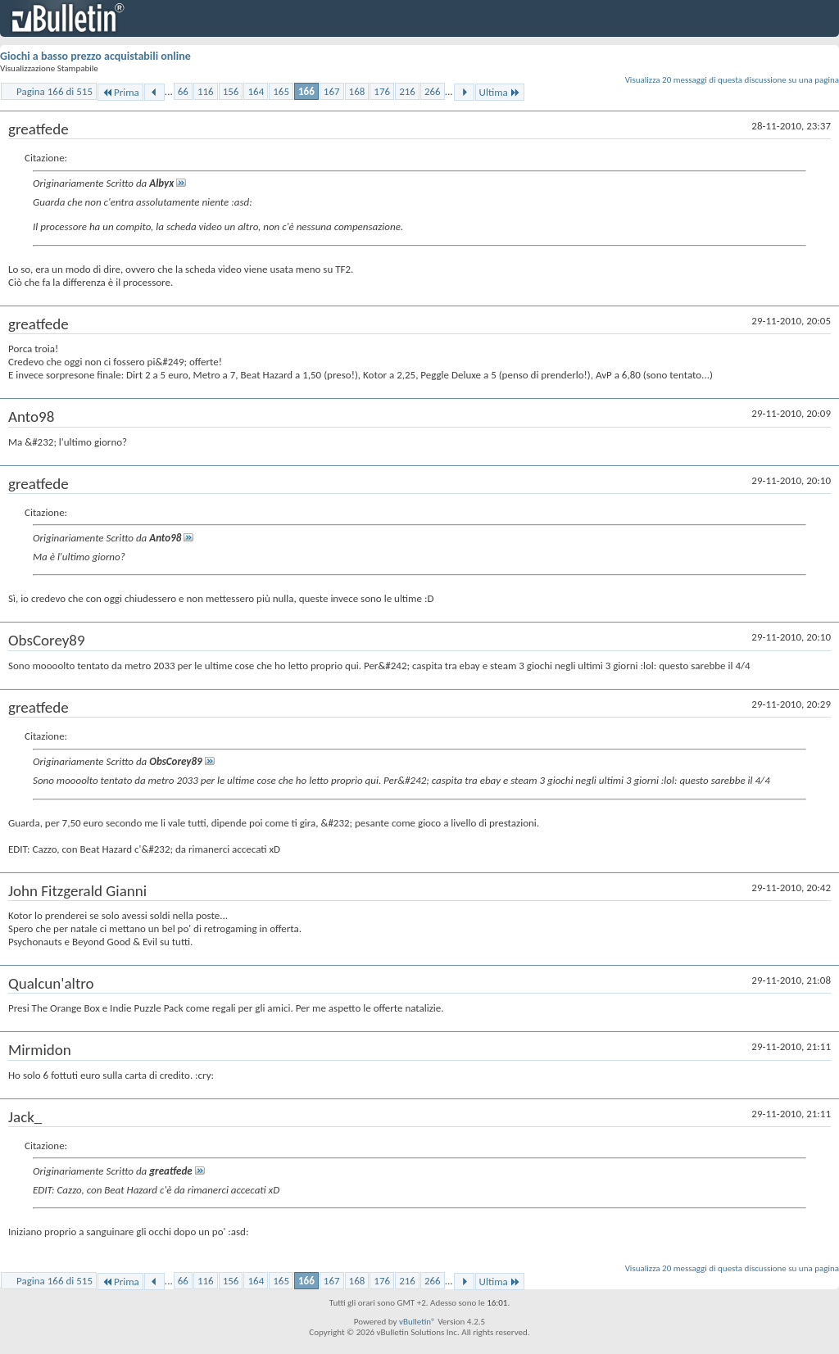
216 (407, 91)
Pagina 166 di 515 (54, 91)
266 (432, 91)
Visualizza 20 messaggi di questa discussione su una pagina (732, 80)
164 (255, 91)
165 (281, 91)
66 (183, 91)
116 (205, 91)
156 (231, 91)
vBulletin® (417, 1321)
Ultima (499, 92)
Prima (120, 92)
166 (306, 91)
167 (332, 91)
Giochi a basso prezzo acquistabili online (95, 56)
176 (382, 91)
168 (357, 91)
